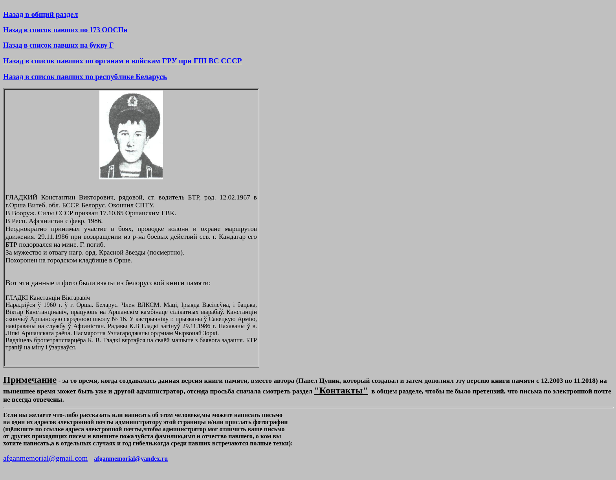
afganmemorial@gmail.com (45, 458)
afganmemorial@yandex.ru (131, 458)
